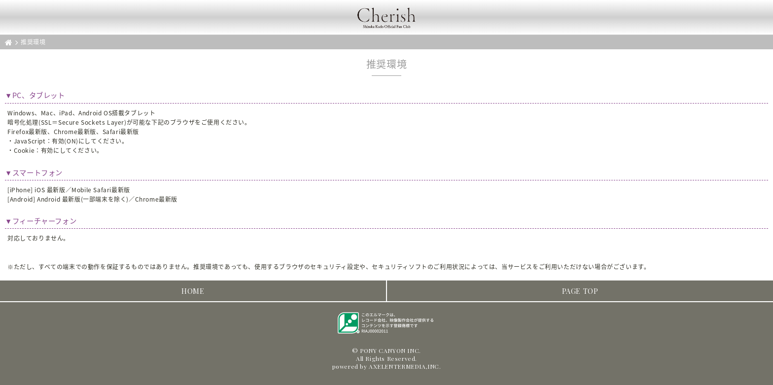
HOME (192, 291)
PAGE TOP (580, 291)
